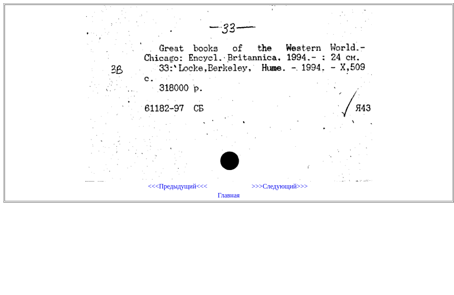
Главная (229, 195)
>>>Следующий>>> (280, 186)
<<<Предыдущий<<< (177, 186)
